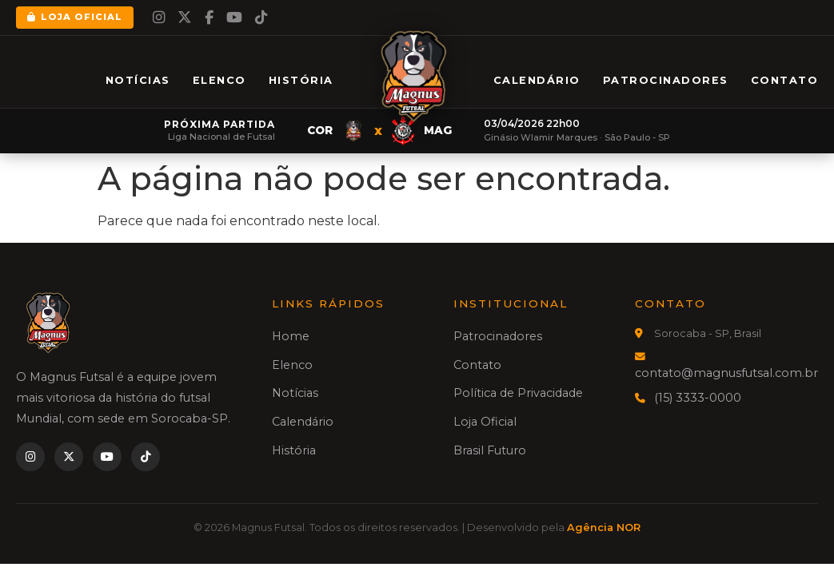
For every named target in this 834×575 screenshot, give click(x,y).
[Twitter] (185, 17)
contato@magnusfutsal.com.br (726, 373)
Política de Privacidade (518, 393)
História (301, 80)
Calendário (537, 80)
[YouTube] (234, 17)
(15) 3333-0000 (697, 398)
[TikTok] (261, 17)
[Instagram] (159, 17)
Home (290, 336)
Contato (785, 80)
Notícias (138, 80)
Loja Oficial (74, 16)
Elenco (219, 80)
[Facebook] (209, 17)
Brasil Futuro (489, 450)
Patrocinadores (665, 80)
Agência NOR (603, 527)
